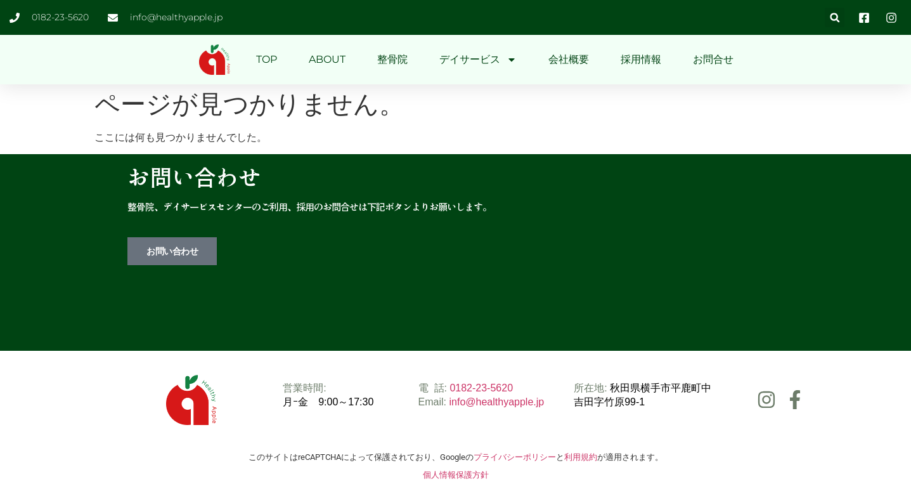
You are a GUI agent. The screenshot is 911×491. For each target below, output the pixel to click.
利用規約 (580, 457)
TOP (266, 59)
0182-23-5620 (481, 388)
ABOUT (327, 59)
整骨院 (392, 59)
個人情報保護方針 (456, 475)
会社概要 (568, 59)
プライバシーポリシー (515, 457)
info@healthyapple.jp (497, 401)
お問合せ (713, 59)
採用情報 (641, 59)
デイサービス (478, 59)
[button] (834, 17)
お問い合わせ (172, 251)
